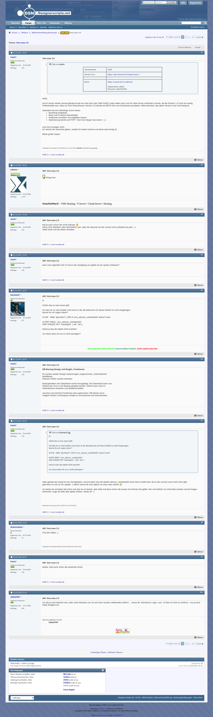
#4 (202, 255)
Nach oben (198, 697)
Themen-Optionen (184, 47)
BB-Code (67, 674)
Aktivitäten (22, 27)
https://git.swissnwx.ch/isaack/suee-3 (123, 74)
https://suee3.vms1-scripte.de (120, 82)
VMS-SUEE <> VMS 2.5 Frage (22, 663)
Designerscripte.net (126, 697)
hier (113, 105)
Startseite (15, 23)
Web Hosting (147, 697)
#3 (202, 214)
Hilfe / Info (41, 23)
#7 (202, 421)
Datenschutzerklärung (163, 697)
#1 (202, 52)
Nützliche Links (54, 27)
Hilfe (183, 3)
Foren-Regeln (69, 689)
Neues (12, 27)
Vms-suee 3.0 (22, 42)
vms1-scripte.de (57, 154)
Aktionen (33, 27)
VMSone (68, 23)
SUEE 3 (45, 154)
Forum (28, 23)
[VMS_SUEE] (65, 33)
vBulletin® (102, 709)
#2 (202, 165)
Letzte (199, 37)
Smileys (66, 677)
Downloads (55, 23)
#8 (202, 522)
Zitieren (199, 160)
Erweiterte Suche (197, 27)
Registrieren (195, 3)
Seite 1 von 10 (174, 37)
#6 (202, 359)
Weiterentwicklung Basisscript (44, 32)
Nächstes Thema (115, 652)
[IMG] (66, 680)
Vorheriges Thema (98, 652)
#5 (202, 290)
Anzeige (197, 47)
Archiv (138, 697)
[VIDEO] (66, 683)
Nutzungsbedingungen (183, 697)
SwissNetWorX (117, 715)
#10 (201, 592)
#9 (202, 557)
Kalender (43, 27)
